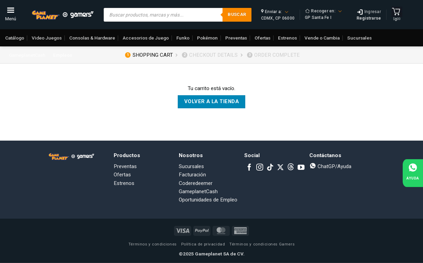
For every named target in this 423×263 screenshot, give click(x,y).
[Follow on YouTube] (301, 168)
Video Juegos (47, 38)
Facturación (192, 175)
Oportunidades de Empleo (208, 200)
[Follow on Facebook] (249, 168)
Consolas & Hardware (92, 38)
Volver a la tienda (211, 101)
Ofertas (262, 38)
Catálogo (14, 38)
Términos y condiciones (152, 244)
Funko (182, 38)
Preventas (236, 38)
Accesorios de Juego (146, 38)
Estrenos (287, 38)
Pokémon (207, 38)
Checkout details (210, 55)
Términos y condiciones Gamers (262, 244)
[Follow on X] (280, 168)
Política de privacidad (203, 244)
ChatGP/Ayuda (330, 166)
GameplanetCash (27, 55)
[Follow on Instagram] (259, 168)
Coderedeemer (196, 183)
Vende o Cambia (322, 38)
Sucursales (359, 38)
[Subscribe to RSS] (290, 168)
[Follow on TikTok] (270, 168)
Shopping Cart (149, 55)
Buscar (237, 14)
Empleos (62, 55)
